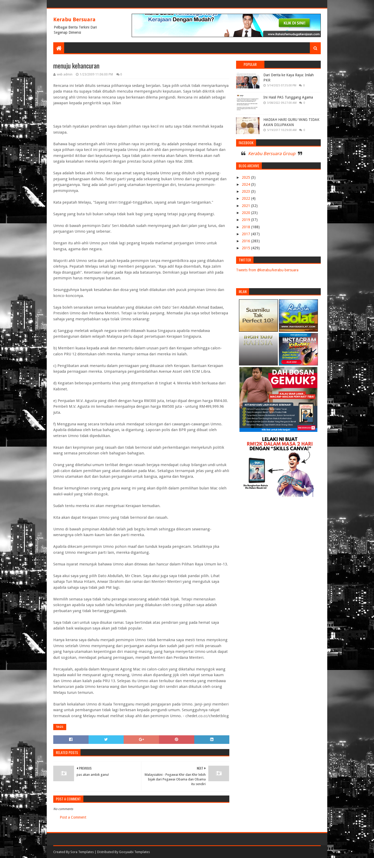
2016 (246, 241)
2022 (246, 198)
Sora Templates (82, 852)
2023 (246, 191)
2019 (246, 220)
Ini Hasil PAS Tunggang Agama (288, 97)
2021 (246, 206)
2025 (246, 177)
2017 (246, 234)
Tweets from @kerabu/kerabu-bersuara (267, 270)
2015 (246, 248)
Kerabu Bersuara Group (271, 153)
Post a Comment (73, 817)
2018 (246, 227)
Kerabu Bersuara (74, 19)
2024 (246, 184)
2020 (246, 213)
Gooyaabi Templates (134, 852)
